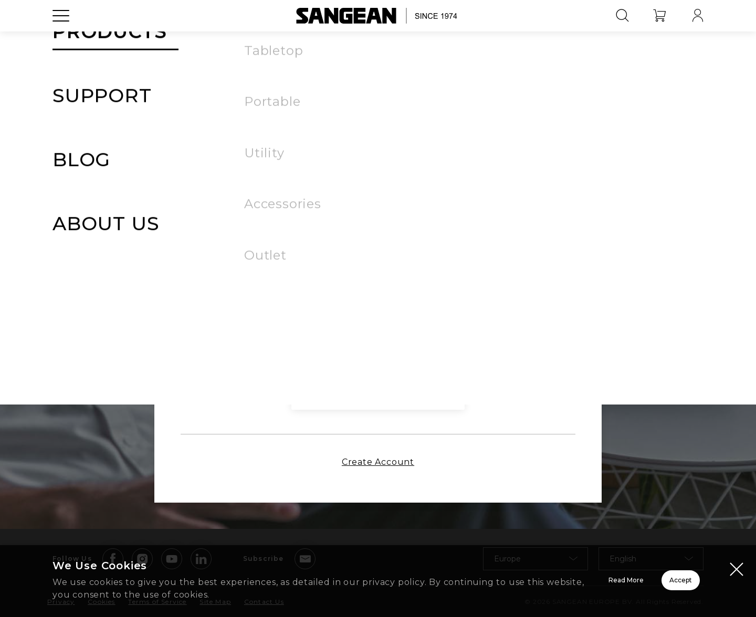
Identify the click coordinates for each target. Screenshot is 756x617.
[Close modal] (736, 571)
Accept (643, 582)
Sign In (378, 296)
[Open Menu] (61, 39)
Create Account (378, 470)
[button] (493, 225)
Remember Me (301, 255)
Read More (494, 582)
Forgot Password (458, 255)
